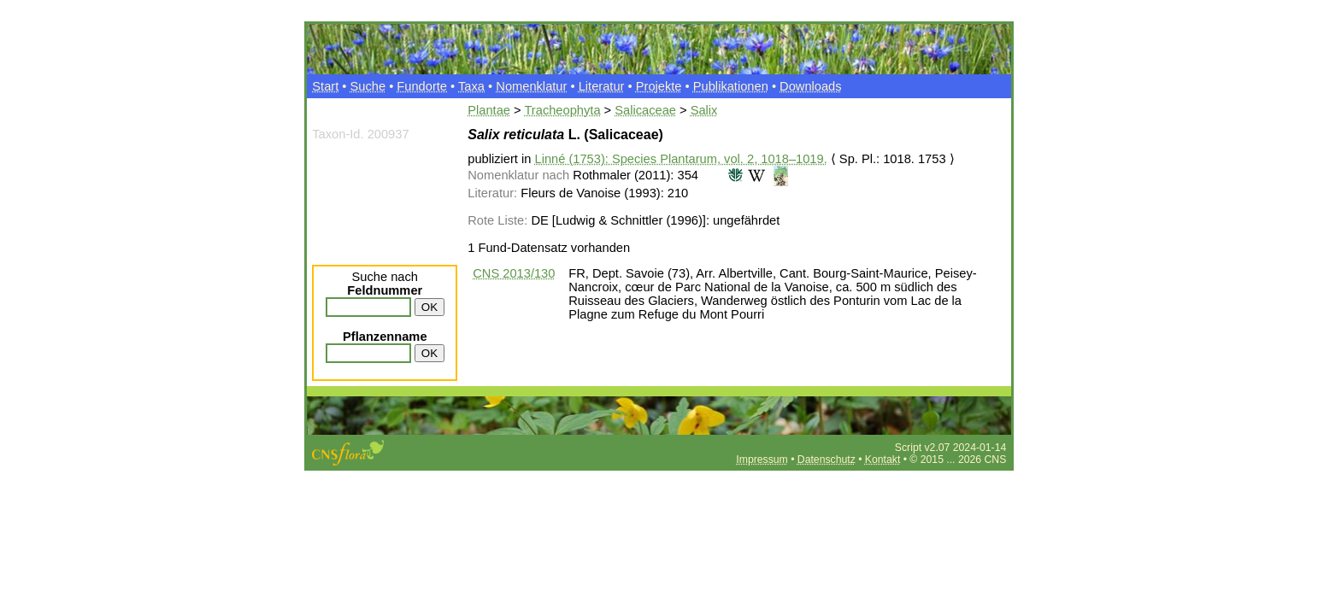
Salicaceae (645, 110)
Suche (368, 86)
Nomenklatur (531, 86)
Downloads (811, 86)
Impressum (761, 460)
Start (325, 86)
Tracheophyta (562, 110)
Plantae (489, 110)
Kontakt (882, 460)
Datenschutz (826, 460)
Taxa (471, 86)
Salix (704, 110)
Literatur (602, 86)
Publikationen (730, 86)
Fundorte (422, 86)
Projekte (659, 86)
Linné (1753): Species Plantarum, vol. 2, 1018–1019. (681, 159)
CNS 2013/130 (514, 273)
